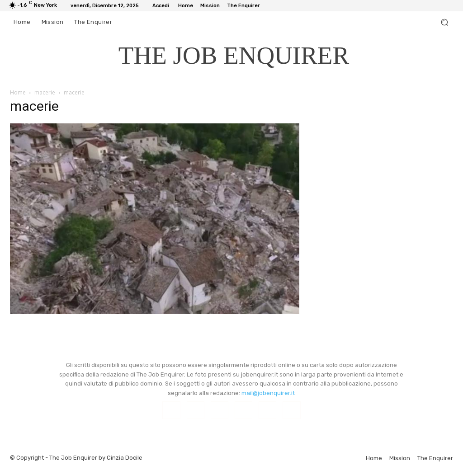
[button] (444, 22)
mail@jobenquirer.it (268, 393)
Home (18, 92)
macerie (44, 92)
